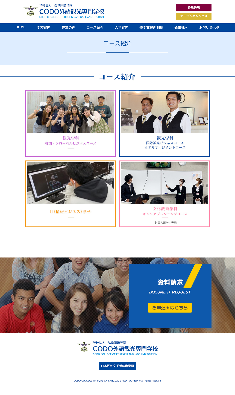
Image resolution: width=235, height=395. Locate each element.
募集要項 (194, 7)
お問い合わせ (209, 27)
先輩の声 (68, 27)
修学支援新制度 (151, 27)
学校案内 (43, 27)
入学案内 (121, 27)
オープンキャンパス (193, 16)
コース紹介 (94, 27)
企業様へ (181, 27)
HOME (20, 27)
